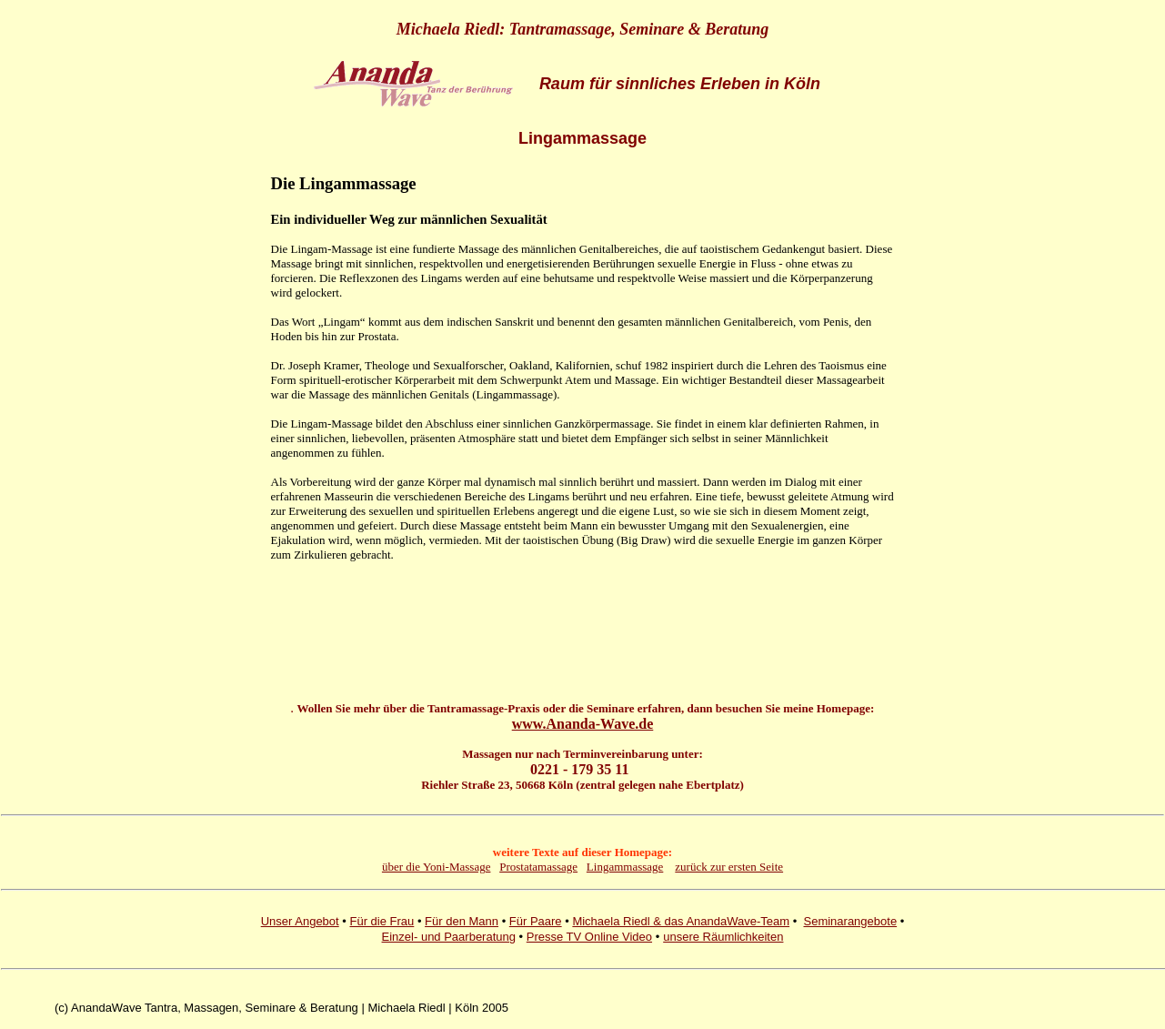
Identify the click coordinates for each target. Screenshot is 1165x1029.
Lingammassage (625, 866)
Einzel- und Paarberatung (449, 936)
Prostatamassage (538, 866)
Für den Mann (461, 921)
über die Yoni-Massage (436, 866)
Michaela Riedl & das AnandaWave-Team (680, 921)
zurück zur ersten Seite (729, 866)
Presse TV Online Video (589, 936)
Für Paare (535, 921)
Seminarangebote (850, 921)
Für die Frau (381, 921)
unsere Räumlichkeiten (723, 936)
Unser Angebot (300, 921)
